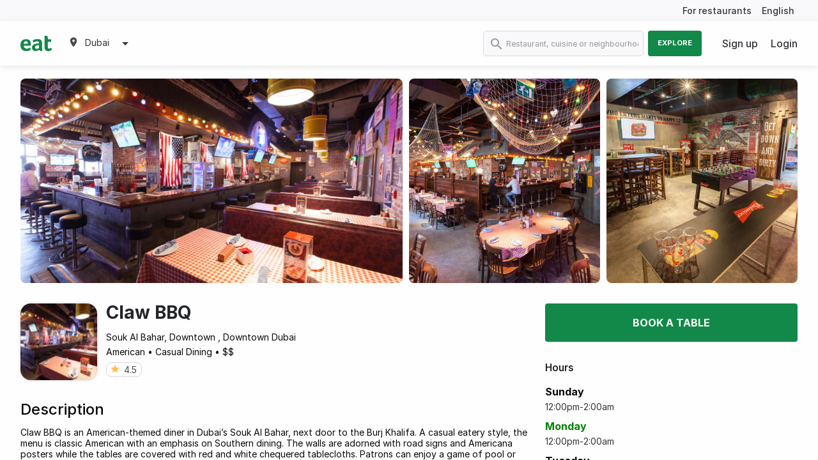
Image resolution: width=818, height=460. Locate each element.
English (778, 10)
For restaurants (717, 10)
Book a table (671, 322)
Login (784, 43)
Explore (675, 42)
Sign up (740, 43)
